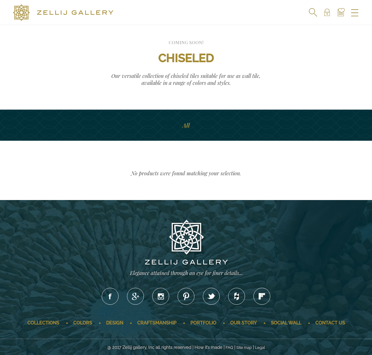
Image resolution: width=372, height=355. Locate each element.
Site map (244, 347)
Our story (243, 323)
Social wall (286, 323)
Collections (43, 323)
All (186, 125)
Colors (82, 323)
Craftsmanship (156, 323)
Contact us (330, 323)
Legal (260, 347)
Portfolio (203, 323)
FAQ (229, 347)
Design (114, 323)
